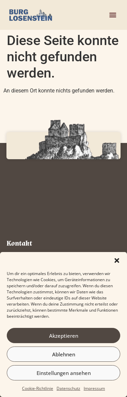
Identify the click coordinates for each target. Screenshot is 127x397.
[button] (116, 260)
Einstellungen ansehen (64, 373)
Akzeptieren (63, 335)
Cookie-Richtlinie (37, 388)
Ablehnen (63, 354)
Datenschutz (68, 388)
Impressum (94, 388)
